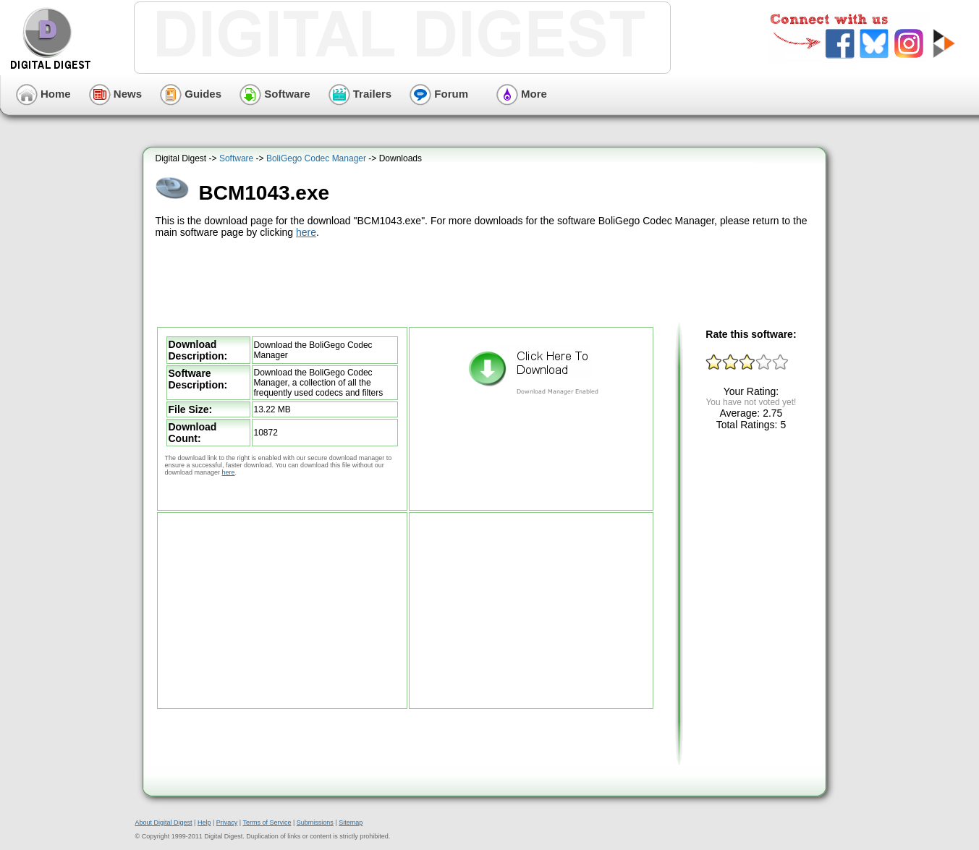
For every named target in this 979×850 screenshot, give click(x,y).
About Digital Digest (163, 822)
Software (275, 94)
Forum (439, 94)
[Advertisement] (486, 280)
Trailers (360, 94)
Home (43, 94)
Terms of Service (266, 822)
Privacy (227, 822)
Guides (190, 94)
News (115, 94)
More (521, 94)
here (306, 232)
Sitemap (351, 822)
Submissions (315, 822)
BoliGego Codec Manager (316, 158)
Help (204, 822)
